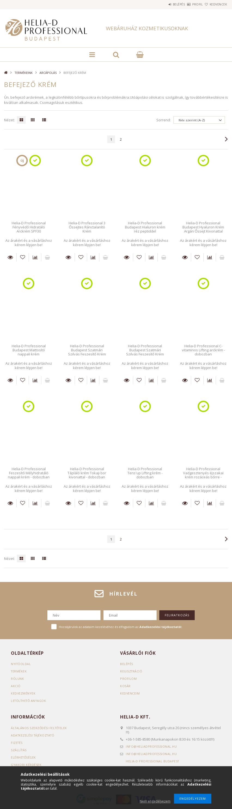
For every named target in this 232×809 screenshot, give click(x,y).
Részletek (10, 257)
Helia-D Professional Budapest (153, 761)
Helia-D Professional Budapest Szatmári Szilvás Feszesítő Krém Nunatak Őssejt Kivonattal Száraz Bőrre (145, 354)
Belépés (164, 4)
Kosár (125, 686)
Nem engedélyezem (155, 801)
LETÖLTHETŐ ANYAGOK (29, 701)
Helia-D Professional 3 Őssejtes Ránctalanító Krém (87, 227)
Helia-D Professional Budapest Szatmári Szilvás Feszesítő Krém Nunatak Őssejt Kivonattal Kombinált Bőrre (86, 354)
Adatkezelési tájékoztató (33, 735)
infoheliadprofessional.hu (151, 746)
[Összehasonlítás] (35, 257)
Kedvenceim (130, 693)
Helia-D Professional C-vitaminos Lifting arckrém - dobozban (203, 350)
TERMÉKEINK (23, 73)
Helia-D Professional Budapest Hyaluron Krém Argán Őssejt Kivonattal (203, 227)
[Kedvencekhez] (23, 257)
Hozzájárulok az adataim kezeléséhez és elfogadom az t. (120, 627)
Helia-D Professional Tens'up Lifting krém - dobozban (145, 473)
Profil (188, 4)
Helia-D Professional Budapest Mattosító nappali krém (29, 350)
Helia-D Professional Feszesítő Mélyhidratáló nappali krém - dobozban (29, 473)
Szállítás (19, 750)
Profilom (128, 679)
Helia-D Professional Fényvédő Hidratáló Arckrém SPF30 (29, 227)
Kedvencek (215, 4)
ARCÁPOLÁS (48, 73)
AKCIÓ (16, 686)
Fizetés (17, 743)
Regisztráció (131, 671)
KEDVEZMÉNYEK (23, 693)
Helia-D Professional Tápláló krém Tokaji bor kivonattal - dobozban (87, 473)
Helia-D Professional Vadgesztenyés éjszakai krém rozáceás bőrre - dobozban (203, 475)
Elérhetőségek (24, 757)
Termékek (19, 671)
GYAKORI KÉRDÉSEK (26, 765)
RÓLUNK (17, 679)
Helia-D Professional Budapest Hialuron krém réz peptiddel (145, 227)
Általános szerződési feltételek (40, 728)
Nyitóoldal (21, 664)
